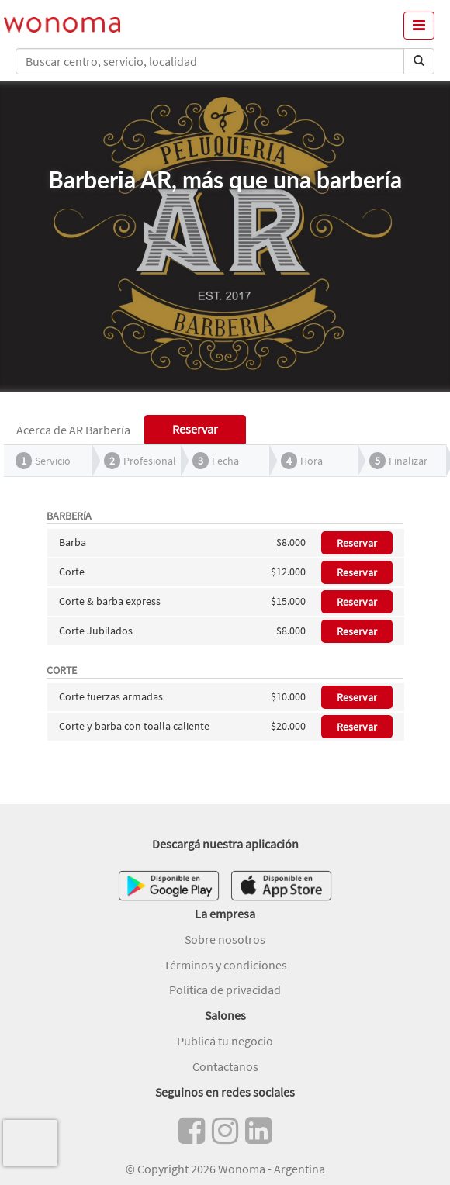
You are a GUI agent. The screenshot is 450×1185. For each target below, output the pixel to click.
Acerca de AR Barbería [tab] (73, 429)
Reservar (357, 543)
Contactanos (225, 1066)
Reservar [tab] (195, 429)
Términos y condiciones (225, 965)
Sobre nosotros (225, 939)
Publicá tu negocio (225, 1041)
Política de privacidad (225, 989)
